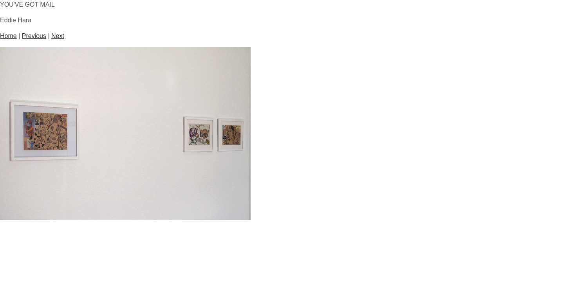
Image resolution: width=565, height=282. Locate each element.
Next (57, 36)
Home (8, 36)
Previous (34, 36)
